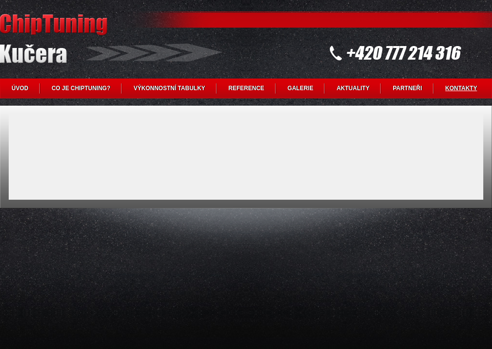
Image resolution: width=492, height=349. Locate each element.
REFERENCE (246, 88)
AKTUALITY (353, 88)
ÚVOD (20, 88)
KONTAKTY (461, 88)
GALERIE (300, 88)
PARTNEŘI (407, 88)
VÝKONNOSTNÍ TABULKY (169, 88)
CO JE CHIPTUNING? (81, 88)
